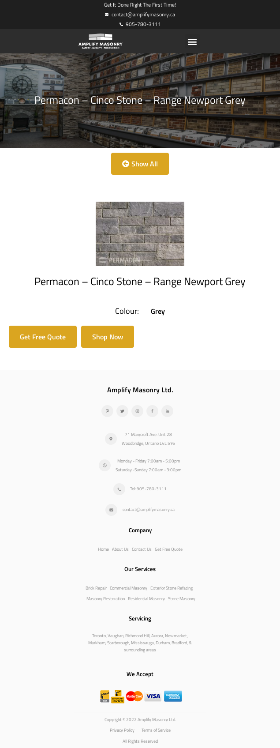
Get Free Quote (169, 549)
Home (103, 549)
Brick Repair (96, 588)
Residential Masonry (146, 598)
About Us (120, 549)
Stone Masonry (181, 598)
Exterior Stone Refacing (171, 588)
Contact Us (142, 549)
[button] (192, 41)
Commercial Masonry (128, 588)
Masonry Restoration (105, 598)
